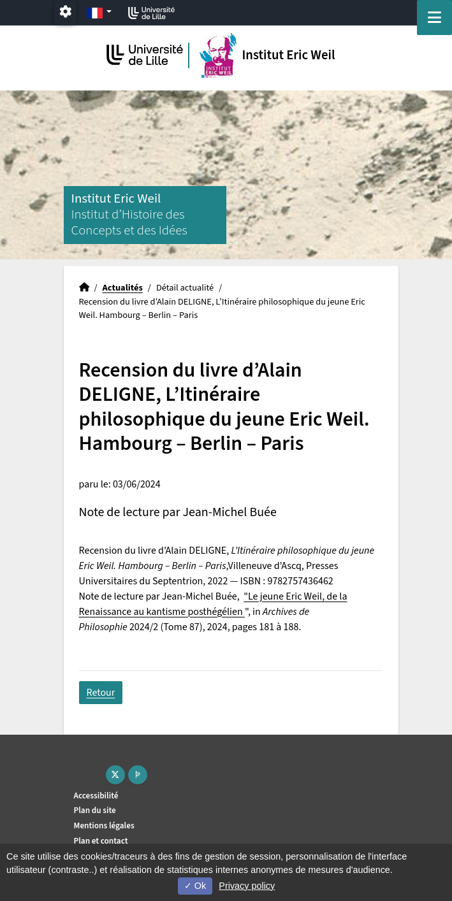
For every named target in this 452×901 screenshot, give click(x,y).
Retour (101, 693)
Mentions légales (104, 825)
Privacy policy (247, 886)
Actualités (123, 287)
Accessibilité (96, 795)
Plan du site (95, 810)
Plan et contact (101, 841)
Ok (195, 886)
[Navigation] (434, 17)
